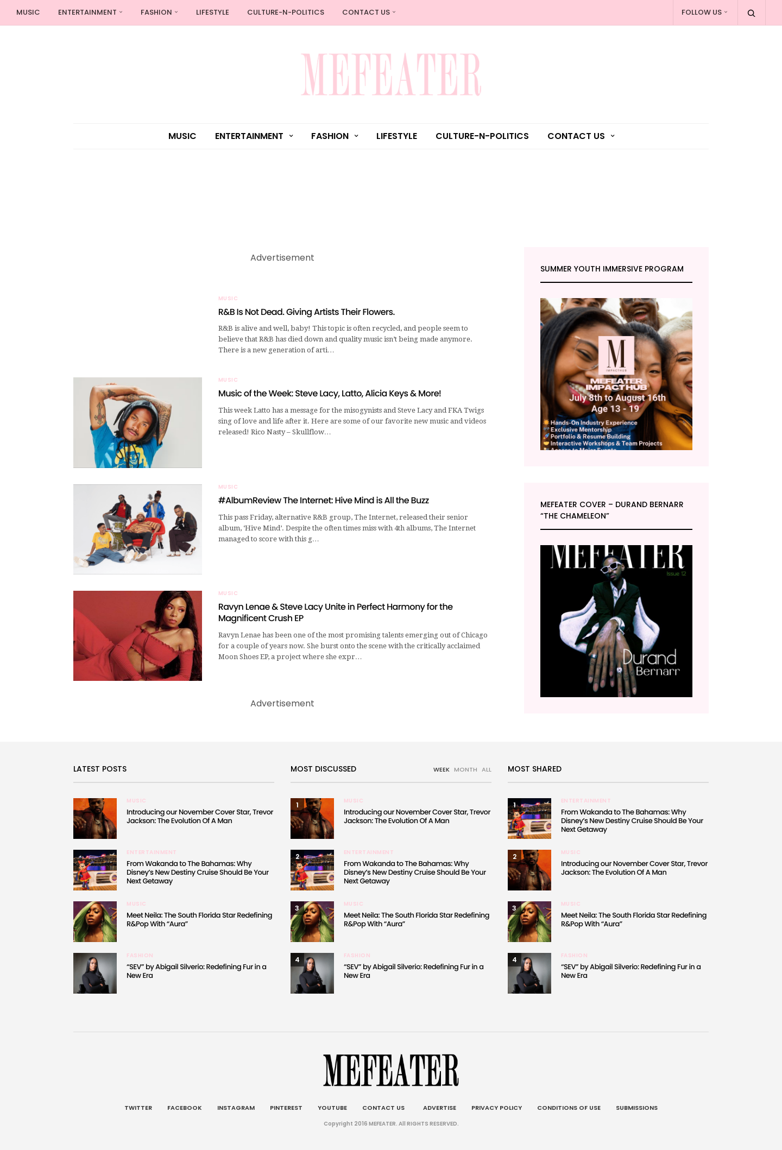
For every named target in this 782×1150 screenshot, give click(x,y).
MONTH (465, 769)
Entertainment (87, 12)
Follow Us (702, 12)
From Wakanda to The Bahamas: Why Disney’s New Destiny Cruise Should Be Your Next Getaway (198, 872)
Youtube (332, 1107)
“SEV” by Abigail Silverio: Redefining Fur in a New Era (196, 971)
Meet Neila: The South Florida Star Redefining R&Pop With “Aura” (199, 919)
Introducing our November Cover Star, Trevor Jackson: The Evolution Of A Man (200, 816)
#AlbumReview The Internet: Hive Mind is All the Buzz (323, 500)
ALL (486, 769)
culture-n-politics (285, 12)
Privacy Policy (496, 1107)
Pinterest (286, 1107)
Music (28, 12)
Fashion (156, 12)
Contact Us (366, 12)
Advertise (438, 1107)
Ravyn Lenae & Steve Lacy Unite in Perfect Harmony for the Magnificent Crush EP (335, 612)
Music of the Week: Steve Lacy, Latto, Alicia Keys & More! (330, 393)
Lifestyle (212, 12)
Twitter (138, 1107)
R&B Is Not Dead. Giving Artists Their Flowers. (306, 312)
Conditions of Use (569, 1107)
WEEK (441, 769)
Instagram (236, 1107)
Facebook (184, 1107)
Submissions (637, 1107)
